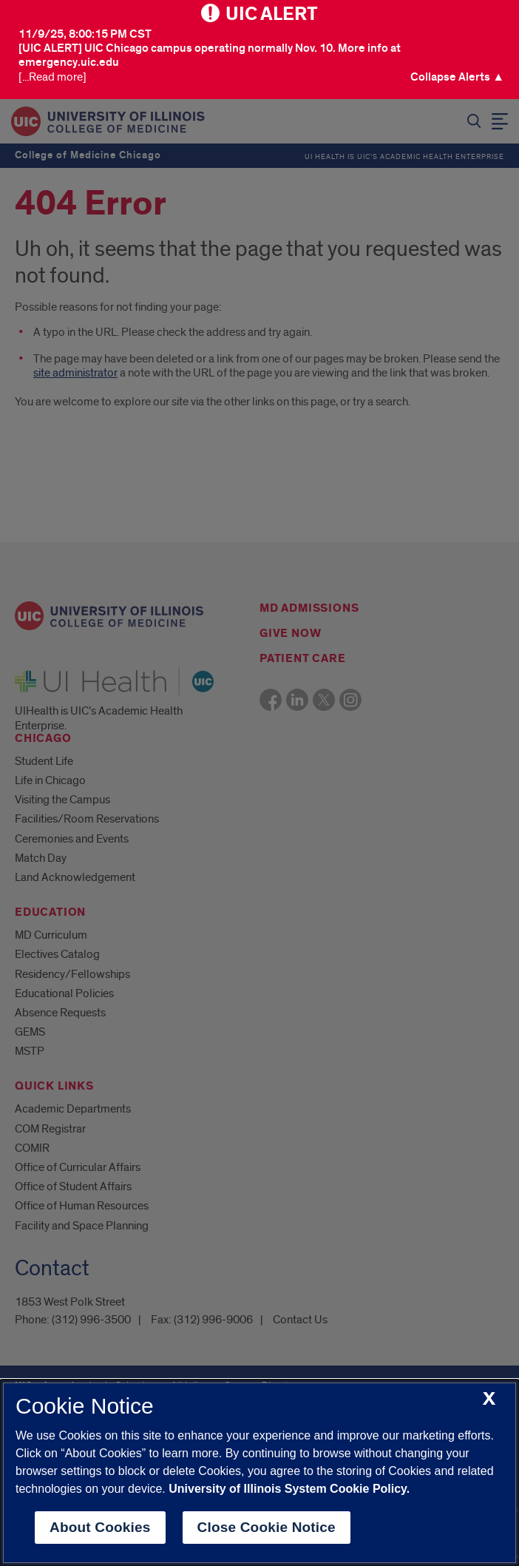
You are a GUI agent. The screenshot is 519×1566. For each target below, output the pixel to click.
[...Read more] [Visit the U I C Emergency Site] (52, 77)
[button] (457, 77)
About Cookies (100, 1527)
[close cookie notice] (489, 1399)
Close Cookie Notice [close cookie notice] (266, 1527)
